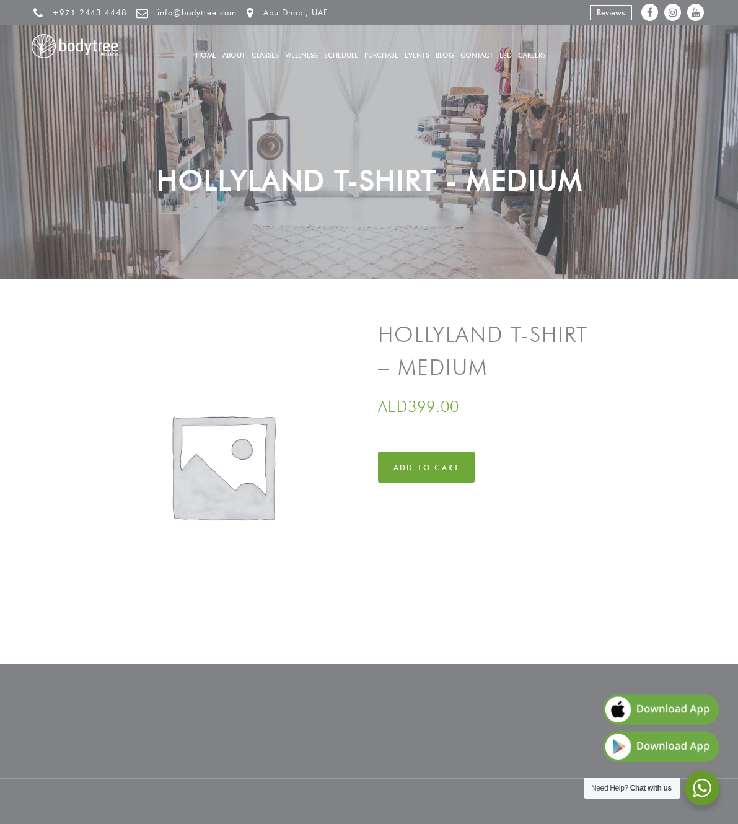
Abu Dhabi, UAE (295, 12)
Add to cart (426, 467)
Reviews (611, 12)
